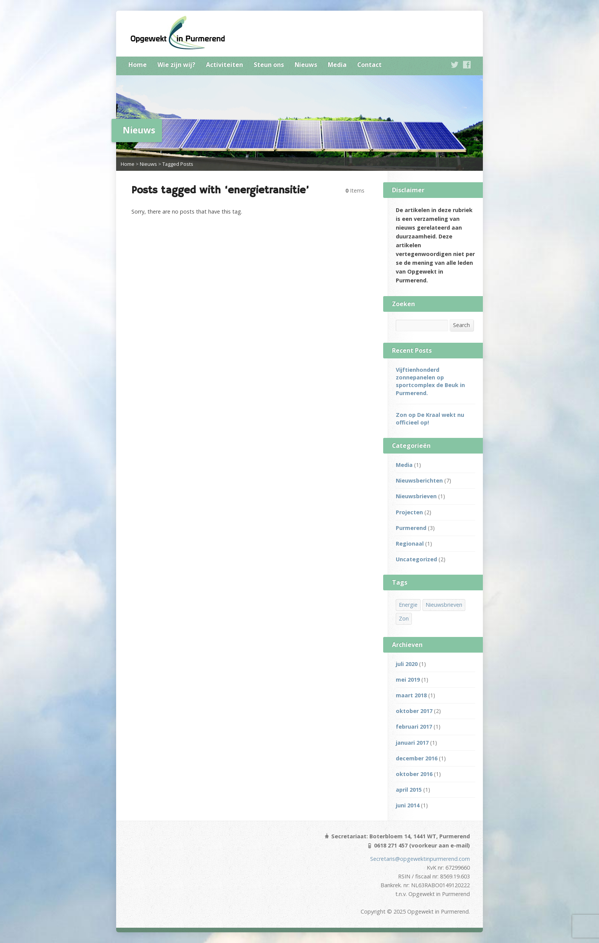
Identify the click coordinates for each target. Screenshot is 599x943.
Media (337, 64)
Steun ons (269, 64)
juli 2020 (407, 664)
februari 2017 (414, 726)
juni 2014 (407, 805)
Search (461, 325)
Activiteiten (224, 64)
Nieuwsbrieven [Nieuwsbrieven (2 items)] (444, 604)
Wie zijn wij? (176, 64)
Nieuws (306, 64)
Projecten (409, 512)
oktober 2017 (414, 711)
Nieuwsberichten (419, 480)
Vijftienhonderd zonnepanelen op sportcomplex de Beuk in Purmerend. (430, 381)
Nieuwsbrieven (416, 496)
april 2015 (409, 789)
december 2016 (416, 758)
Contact (369, 64)
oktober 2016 (414, 774)
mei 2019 (408, 679)
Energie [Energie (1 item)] (408, 604)
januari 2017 (412, 742)
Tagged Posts (177, 163)
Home (137, 64)
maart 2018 (411, 695)
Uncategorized (416, 559)
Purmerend (411, 527)
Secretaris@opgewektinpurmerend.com (420, 858)
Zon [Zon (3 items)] (404, 618)
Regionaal (410, 543)
